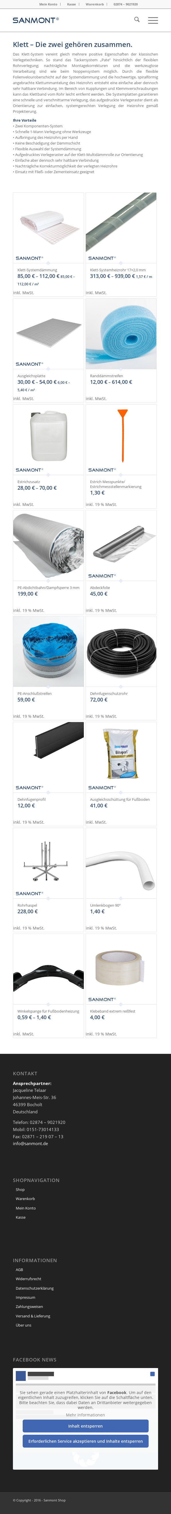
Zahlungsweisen (29, 1306)
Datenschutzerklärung (35, 1288)
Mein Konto (48, 4)
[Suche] (134, 20)
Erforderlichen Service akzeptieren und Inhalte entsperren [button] (85, 1441)
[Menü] (150, 20)
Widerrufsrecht (28, 1278)
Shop (20, 1189)
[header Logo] (71, 20)
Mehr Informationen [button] (85, 1414)
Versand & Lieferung (33, 1316)
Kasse (71, 4)
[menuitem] (48, 4)
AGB (19, 1269)
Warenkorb (95, 4)
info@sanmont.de (30, 1143)
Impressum (25, 1297)
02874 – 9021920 (126, 4)
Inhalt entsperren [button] (85, 1426)
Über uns (23, 1325)
